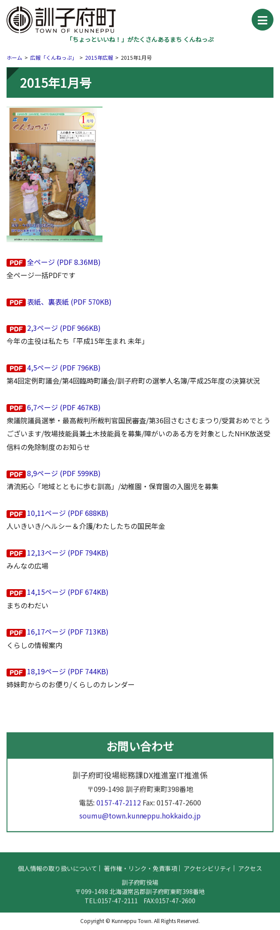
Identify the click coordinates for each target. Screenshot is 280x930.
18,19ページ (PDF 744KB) (68, 671)
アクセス (250, 871)
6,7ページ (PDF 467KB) (64, 407)
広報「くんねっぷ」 (53, 57)
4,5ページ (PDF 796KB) (64, 367)
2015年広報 (99, 57)
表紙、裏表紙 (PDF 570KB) (69, 301)
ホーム (14, 57)
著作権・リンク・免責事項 (140, 871)
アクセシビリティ (208, 871)
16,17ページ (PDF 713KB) (68, 631)
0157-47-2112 (118, 806)
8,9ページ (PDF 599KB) (64, 473)
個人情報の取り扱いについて (57, 871)
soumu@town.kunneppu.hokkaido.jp (140, 819)
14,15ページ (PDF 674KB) (68, 592)
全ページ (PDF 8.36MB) (64, 262)
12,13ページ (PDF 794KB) (68, 552)
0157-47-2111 (118, 903)
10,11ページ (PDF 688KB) (68, 513)
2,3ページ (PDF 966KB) (64, 328)
